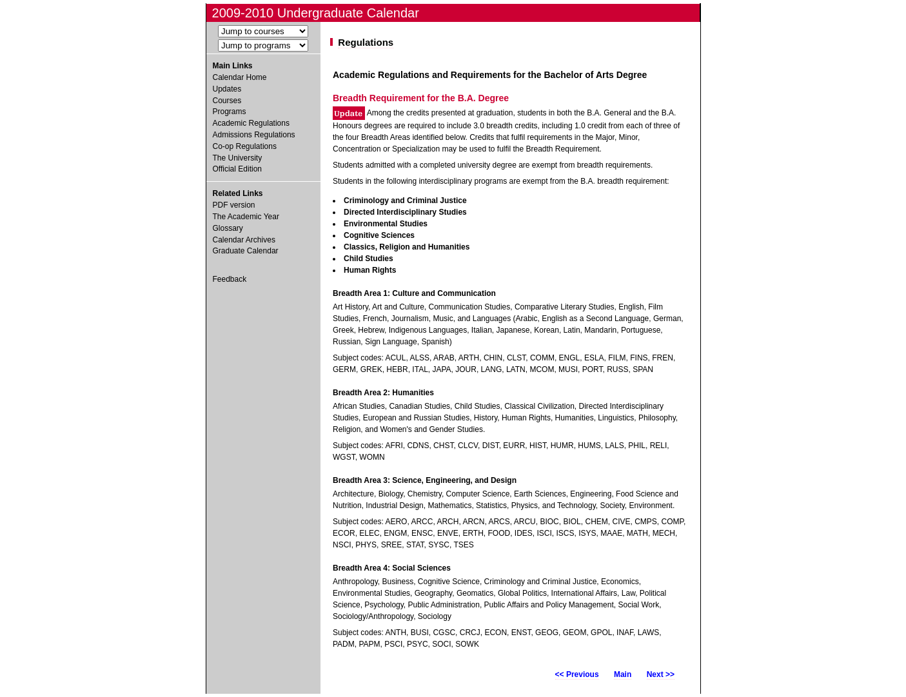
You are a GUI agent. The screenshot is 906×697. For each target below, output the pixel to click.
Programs (229, 111)
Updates (227, 88)
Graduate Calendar (246, 250)
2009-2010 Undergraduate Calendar (315, 13)
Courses (227, 100)
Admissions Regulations (254, 134)
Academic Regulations (251, 123)
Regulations (365, 42)
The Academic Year (246, 216)
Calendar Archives (244, 239)
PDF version (234, 205)
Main (622, 674)
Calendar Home (240, 77)
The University (237, 157)
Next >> (661, 674)
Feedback (230, 279)
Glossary (228, 228)
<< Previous (577, 674)
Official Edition (237, 168)
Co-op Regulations (245, 146)
